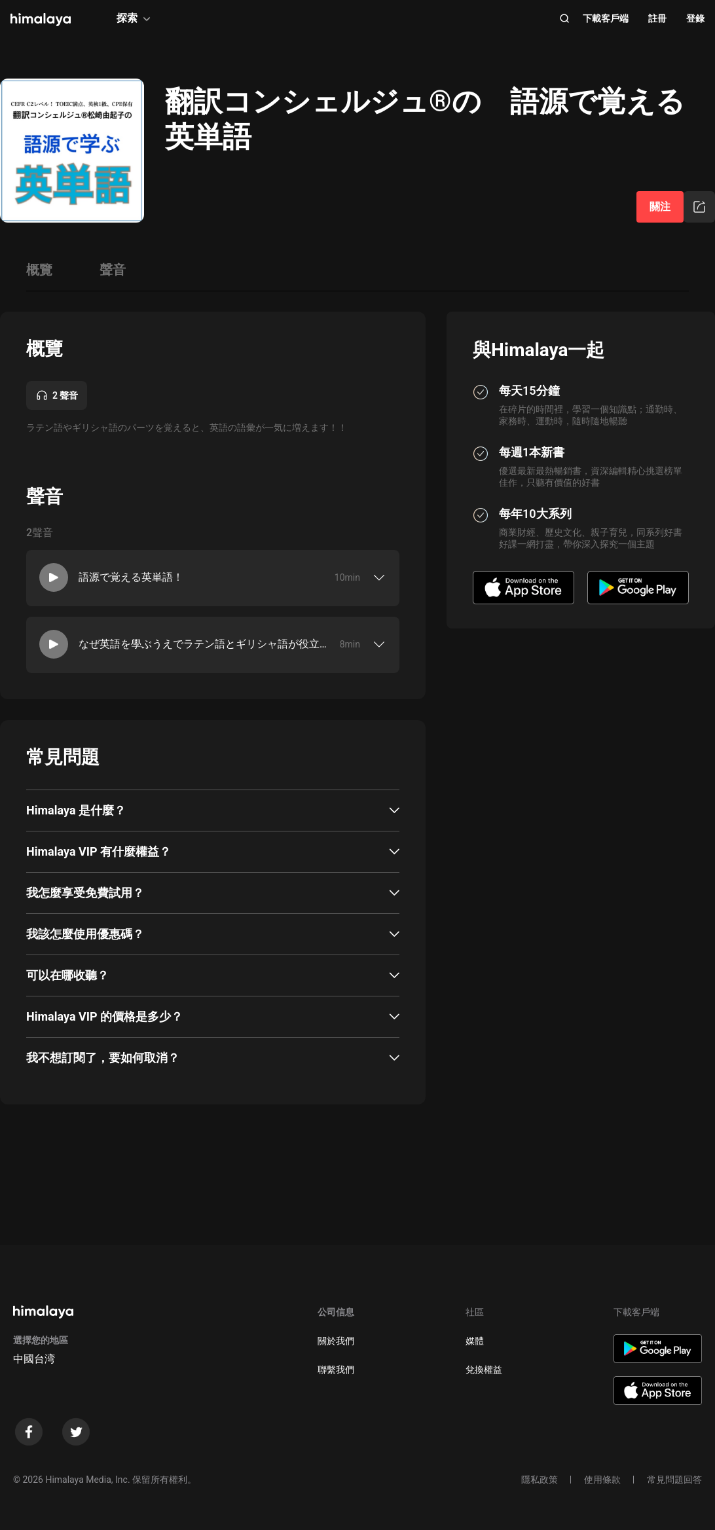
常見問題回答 (674, 1479)
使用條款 (602, 1479)
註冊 (657, 18)
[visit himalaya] (40, 19)
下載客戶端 (606, 18)
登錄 (695, 18)
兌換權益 (484, 1369)
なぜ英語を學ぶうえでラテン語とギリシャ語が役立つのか (204, 644)
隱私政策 (539, 1479)
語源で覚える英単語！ (131, 577)
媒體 (475, 1341)
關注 (660, 206)
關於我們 (336, 1341)
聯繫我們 (336, 1369)
